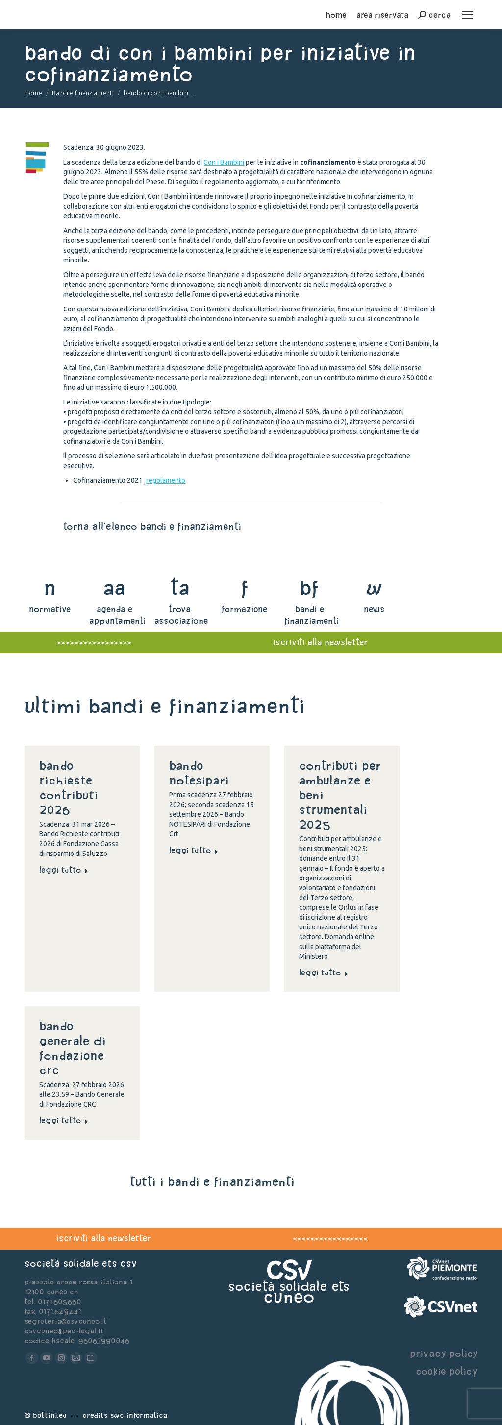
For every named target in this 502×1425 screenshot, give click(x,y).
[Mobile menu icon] (467, 15)
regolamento (165, 480)
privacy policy (443, 1353)
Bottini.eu (50, 1415)
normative (50, 609)
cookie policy (446, 1371)
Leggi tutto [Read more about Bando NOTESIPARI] (193, 850)
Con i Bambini (223, 162)
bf (309, 587)
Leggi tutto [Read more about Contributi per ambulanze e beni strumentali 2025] (323, 972)
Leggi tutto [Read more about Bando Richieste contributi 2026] (63, 870)
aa (114, 587)
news (374, 609)
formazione (244, 609)
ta (179, 587)
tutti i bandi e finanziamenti (212, 1181)
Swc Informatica (138, 1415)
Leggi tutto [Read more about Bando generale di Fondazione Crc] (63, 1120)
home (336, 15)
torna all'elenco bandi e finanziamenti (152, 526)
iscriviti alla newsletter (103, 1238)
